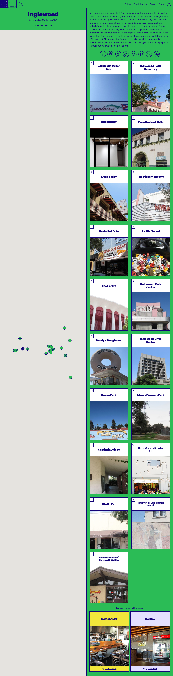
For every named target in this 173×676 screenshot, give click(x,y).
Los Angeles (35, 20)
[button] (14, 350)
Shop (161, 4)
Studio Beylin (110, 668)
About (153, 4)
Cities (128, 4)
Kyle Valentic (151, 668)
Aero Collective (44, 25)
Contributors (140, 4)
